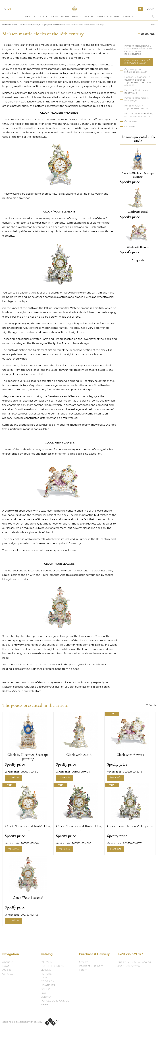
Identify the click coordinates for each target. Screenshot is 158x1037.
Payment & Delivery (108, 31)
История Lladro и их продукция (136, 105)
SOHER (45, 989)
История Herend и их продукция (136, 113)
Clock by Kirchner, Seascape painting (27, 771)
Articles (89, 31)
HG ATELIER (48, 985)
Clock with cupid (78, 768)
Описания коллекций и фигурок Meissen (40, 39)
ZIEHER (45, 1004)
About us (30, 31)
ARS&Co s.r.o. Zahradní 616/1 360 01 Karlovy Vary (134, 964)
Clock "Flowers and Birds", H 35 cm (79, 842)
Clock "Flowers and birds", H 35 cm (28, 842)
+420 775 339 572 (130, 954)
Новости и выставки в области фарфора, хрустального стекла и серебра (137, 95)
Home (5, 39)
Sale (43, 993)
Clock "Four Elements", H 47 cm (130, 840)
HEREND (46, 973)
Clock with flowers (130, 768)
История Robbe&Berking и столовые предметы (138, 128)
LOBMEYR (47, 997)
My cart (83, 962)
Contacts (127, 31)
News (54, 31)
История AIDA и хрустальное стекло (136, 121)
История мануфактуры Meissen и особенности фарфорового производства (138, 64)
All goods (137, 274)
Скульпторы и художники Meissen (136, 84)
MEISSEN (46, 962)
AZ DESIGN (47, 981)
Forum (65, 31)
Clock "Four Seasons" (28, 911)
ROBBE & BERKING (52, 966)
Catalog (43, 31)
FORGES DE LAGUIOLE (55, 1001)
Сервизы (129, 140)
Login (150, 16)
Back (153, 39)
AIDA (44, 977)
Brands (76, 31)
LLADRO (46, 970)
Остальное (130, 135)
